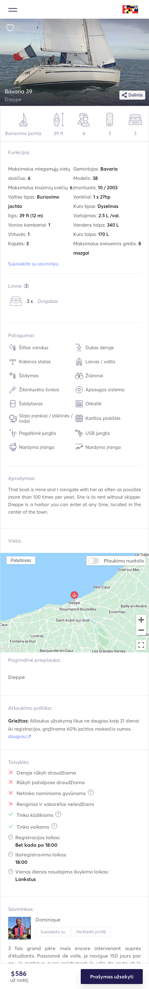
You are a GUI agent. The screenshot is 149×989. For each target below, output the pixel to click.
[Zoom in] (141, 620)
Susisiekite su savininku (33, 264)
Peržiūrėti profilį (91, 931)
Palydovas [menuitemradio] (21, 560)
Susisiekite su (53, 931)
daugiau (19, 736)
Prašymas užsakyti (111, 976)
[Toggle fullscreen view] (141, 645)
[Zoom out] (141, 631)
